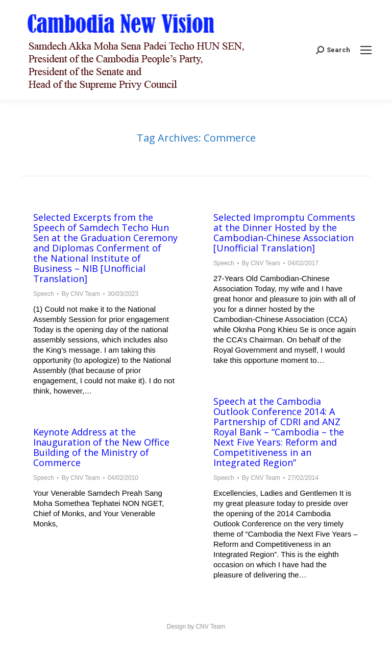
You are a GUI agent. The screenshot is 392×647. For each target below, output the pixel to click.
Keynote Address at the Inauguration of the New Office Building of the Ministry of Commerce (101, 447)
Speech (43, 293)
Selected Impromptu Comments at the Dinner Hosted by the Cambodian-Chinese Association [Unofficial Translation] (284, 232)
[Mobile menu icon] (366, 50)
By (81, 293)
